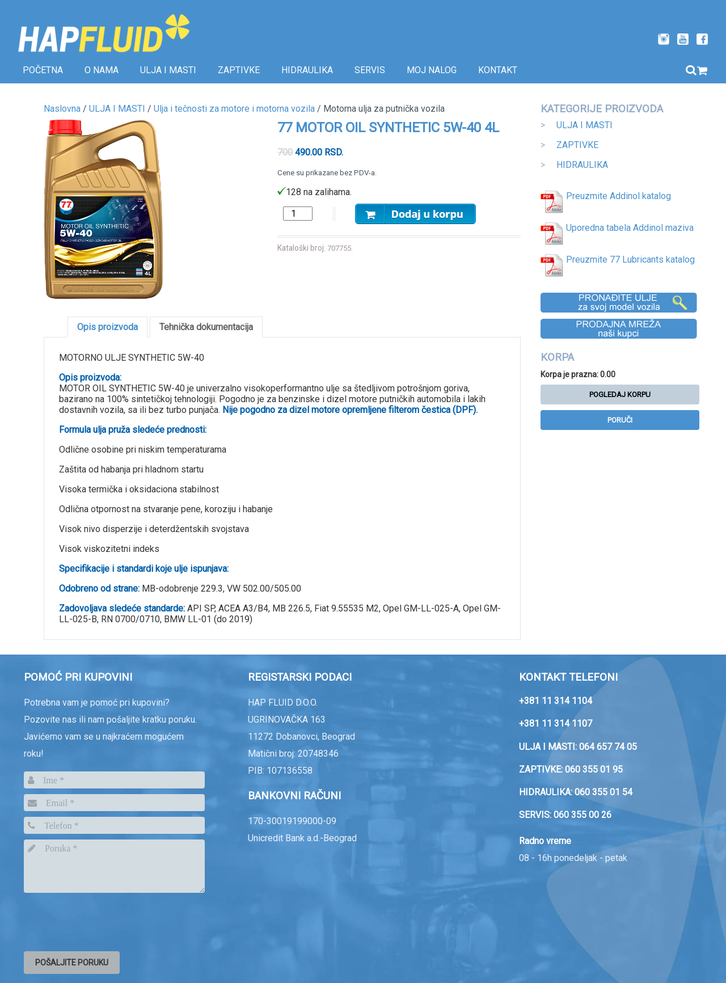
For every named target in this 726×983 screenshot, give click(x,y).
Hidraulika (307, 70)
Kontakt (497, 70)
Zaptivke (239, 70)
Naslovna (62, 108)
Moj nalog (432, 70)
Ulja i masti (168, 70)
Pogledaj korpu (620, 394)
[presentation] (110, 920)
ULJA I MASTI (584, 125)
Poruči (619, 420)
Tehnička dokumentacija (206, 327)
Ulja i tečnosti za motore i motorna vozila (234, 108)
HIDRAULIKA (582, 164)
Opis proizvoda (107, 327)
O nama (102, 70)
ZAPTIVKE (577, 145)
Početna (43, 70)
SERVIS (369, 70)
